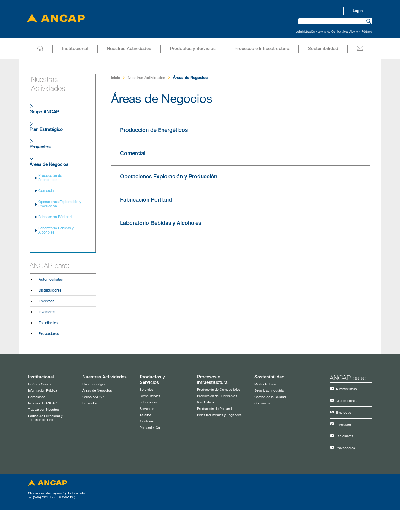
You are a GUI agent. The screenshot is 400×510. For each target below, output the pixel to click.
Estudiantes (48, 323)
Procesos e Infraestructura (261, 48)
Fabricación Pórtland (55, 217)
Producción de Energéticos (50, 178)
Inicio (115, 78)
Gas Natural (205, 402)
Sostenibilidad (323, 48)
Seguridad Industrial (269, 390)
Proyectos (40, 147)
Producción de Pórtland (214, 408)
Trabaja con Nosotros (44, 409)
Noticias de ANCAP (42, 403)
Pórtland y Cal (150, 427)
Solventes (147, 408)
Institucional (75, 48)
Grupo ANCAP (44, 112)
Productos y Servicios (193, 48)
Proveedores (49, 334)
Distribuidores (50, 290)
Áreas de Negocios (49, 164)
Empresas (46, 301)
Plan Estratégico (46, 129)
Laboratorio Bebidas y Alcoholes (56, 230)
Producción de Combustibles (218, 389)
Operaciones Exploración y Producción (59, 204)
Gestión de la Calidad (270, 397)
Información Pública (42, 390)
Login (358, 11)
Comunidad (262, 403)
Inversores (47, 312)
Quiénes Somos (39, 384)
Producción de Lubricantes (217, 396)
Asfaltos (145, 415)
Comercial (46, 191)
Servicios (146, 389)
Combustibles (150, 396)
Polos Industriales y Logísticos (219, 415)
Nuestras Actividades (129, 48)
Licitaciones (36, 397)
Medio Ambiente (266, 384)
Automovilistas (51, 280)
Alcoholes (147, 421)
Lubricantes (148, 402)
